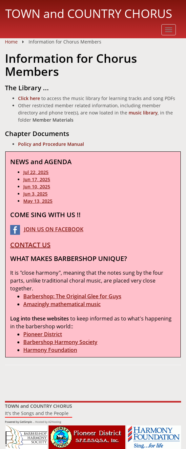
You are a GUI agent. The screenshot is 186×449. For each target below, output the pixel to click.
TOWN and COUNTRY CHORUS (88, 13)
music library (143, 113)
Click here (29, 98)
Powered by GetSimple (18, 421)
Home (11, 42)
